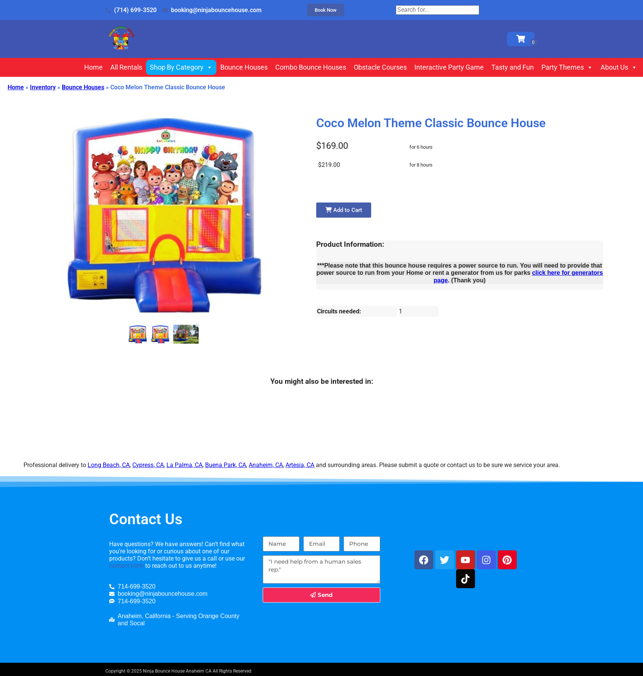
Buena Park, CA (225, 465)
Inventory (43, 87)
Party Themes (567, 67)
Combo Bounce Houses (310, 67)
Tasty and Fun (512, 67)
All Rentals (126, 67)
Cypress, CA (148, 465)
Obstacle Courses (380, 67)
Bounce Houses (244, 67)
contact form (126, 565)
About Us (619, 67)
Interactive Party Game (449, 67)
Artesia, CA (299, 465)
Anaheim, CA (266, 465)
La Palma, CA (184, 465)
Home (93, 67)
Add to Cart (343, 210)
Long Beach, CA (109, 465)
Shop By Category (181, 67)
